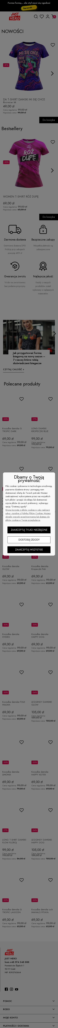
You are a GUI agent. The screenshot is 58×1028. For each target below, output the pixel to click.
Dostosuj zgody (29, 540)
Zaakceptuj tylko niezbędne (29, 530)
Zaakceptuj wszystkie (29, 549)
